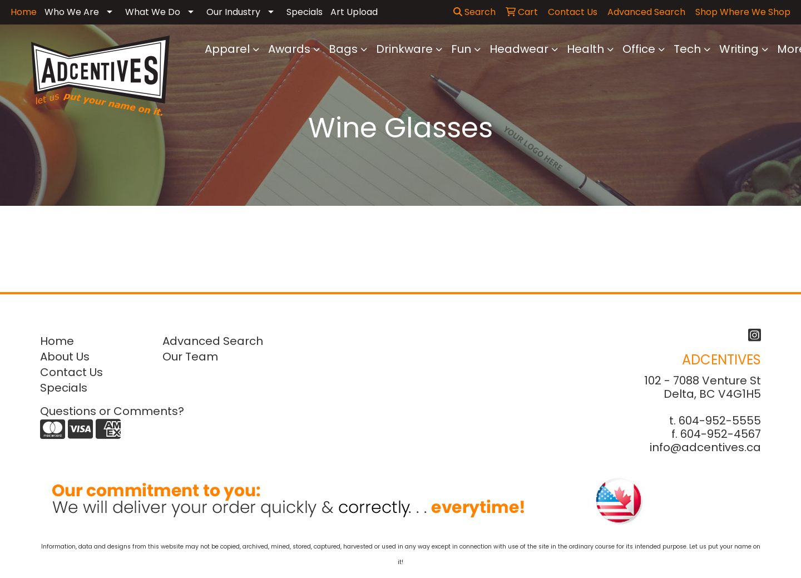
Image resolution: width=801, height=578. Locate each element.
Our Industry (233, 12)
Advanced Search (212, 341)
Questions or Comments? (112, 411)
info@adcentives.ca (705, 447)
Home (57, 341)
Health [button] (585, 49)
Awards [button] (289, 49)
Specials (304, 12)
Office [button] (638, 49)
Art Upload (354, 12)
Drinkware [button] (404, 49)
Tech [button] (687, 49)
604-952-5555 (720, 420)
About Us (65, 356)
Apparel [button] (227, 49)
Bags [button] (343, 49)
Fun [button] (461, 49)
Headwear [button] (519, 49)
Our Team (190, 356)
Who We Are (71, 12)
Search (474, 12)
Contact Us (71, 372)
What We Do (152, 12)
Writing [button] (739, 49)
